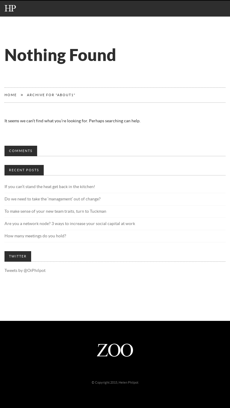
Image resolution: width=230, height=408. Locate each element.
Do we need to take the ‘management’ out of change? (52, 199)
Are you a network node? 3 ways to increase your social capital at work (69, 224)
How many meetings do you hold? (35, 236)
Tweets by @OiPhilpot (25, 271)
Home (10, 95)
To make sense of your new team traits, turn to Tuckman (55, 211)
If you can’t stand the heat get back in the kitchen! (49, 187)
